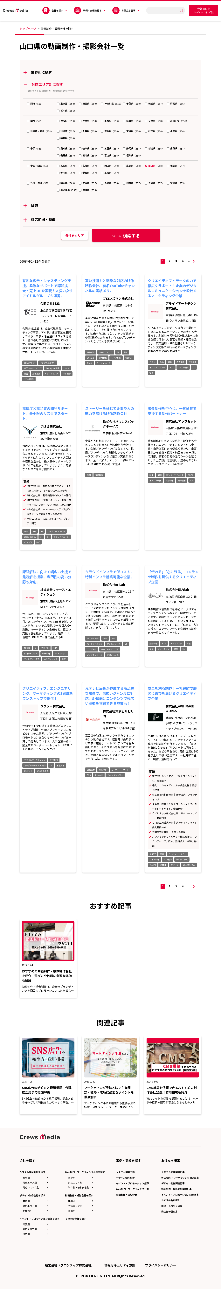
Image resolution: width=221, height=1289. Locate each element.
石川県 (85, 155)
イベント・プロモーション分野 (132, 1183)
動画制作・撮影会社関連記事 (176, 1189)
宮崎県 (173, 183)
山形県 (173, 131)
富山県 (107, 155)
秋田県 (151, 131)
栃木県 (63, 110)
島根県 (85, 165)
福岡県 (63, 183)
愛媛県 (85, 172)
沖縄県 (85, 190)
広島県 (129, 165)
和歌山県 (175, 120)
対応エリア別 (30, 1182)
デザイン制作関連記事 (173, 1183)
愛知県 (63, 148)
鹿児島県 (65, 190)
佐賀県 (85, 183)
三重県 (107, 148)
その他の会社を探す (75, 1218)
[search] (164, 10)
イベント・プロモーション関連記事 (180, 1194)
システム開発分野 (125, 1172)
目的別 (26, 1234)
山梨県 (173, 148)
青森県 (85, 131)
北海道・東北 (37, 131)
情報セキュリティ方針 (119, 1265)
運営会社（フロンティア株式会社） (69, 1265)
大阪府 (63, 120)
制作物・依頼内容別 (78, 1187)
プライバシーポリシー (160, 1265)
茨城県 (151, 103)
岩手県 (107, 131)
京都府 (107, 120)
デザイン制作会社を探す (32, 1195)
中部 (32, 148)
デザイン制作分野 (125, 1177)
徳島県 (173, 165)
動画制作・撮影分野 (126, 1194)
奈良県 (151, 120)
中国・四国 (36, 165)
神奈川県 (109, 103)
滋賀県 (129, 120)
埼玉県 (85, 103)
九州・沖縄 (36, 183)
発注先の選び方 (169, 1211)
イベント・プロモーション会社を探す (39, 1218)
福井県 (129, 155)
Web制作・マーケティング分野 (132, 1189)
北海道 (63, 131)
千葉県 (129, 103)
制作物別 (27, 1210)
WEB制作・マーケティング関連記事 (180, 1177)
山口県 (151, 165)
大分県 (151, 183)
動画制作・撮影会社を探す (79, 1195)
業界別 (26, 1177)
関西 (32, 120)
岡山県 (107, 165)
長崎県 (107, 183)
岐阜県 (85, 148)
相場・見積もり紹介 (171, 1205)
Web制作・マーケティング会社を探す (85, 1172)
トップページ (28, 28)
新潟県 (151, 148)
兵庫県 (85, 120)
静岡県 (129, 148)
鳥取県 (63, 165)
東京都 (63, 103)
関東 (32, 103)
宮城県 (129, 131)
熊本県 (129, 183)
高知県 (107, 172)
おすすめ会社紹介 (170, 1200)
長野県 (63, 155)
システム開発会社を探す (32, 1172)
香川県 (63, 172)
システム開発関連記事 (173, 1172)
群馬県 (173, 103)
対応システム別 (31, 1187)
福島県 (63, 138)
